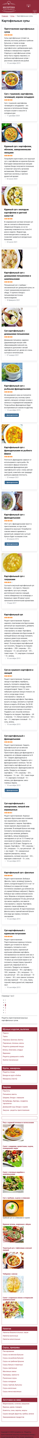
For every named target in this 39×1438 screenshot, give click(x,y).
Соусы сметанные (10, 1368)
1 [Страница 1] (5, 1005)
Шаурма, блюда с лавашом (13, 1098)
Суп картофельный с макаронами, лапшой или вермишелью (16, 806)
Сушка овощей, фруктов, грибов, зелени (18, 1414)
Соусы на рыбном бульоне (13, 1358)
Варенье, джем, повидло (12, 1407)
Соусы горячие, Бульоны (12, 1385)
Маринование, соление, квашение (16, 1404)
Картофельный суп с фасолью (19, 872)
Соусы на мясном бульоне (13, 1355)
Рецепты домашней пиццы (13, 1046)
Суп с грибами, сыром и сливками (16, 1198)
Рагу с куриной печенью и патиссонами (18, 1123)
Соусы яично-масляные (12, 1392)
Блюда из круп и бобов (12, 1075)
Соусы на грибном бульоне (13, 1361)
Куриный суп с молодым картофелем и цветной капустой (16, 212)
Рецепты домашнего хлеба (13, 1057)
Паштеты (6, 1091)
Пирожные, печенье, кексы (13, 1043)
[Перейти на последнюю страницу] (5, 1013)
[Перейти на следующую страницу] (5, 1010)
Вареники (6, 1053)
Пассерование (8, 1351)
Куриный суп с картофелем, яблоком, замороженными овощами (18, 149)
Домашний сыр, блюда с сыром (15, 1107)
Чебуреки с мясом (10, 1274)
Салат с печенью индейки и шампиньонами (13, 1173)
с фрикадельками (12, 415)
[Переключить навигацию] (35, 12)
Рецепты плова (9, 1072)
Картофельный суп (13, 614)
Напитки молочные (10, 1336)
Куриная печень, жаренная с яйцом (17, 1224)
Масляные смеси (9, 1371)
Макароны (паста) (10, 1079)
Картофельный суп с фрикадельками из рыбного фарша (18, 450)
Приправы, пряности (11, 1375)
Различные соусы (10, 1378)
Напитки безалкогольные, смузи (15, 1332)
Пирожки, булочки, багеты (13, 1040)
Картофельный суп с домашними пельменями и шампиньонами (17, 275)
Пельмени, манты (10, 1094)
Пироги (6, 1033)
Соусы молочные (9, 1388)
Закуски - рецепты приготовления (16, 1110)
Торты (5, 1036)
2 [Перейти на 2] (5, 1008)
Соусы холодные (9, 1381)
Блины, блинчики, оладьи (13, 1050)
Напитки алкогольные (11, 1339)
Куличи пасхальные (10, 1060)
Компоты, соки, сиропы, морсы (15, 1410)
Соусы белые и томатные (13, 1365)
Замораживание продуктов (13, 1417)
